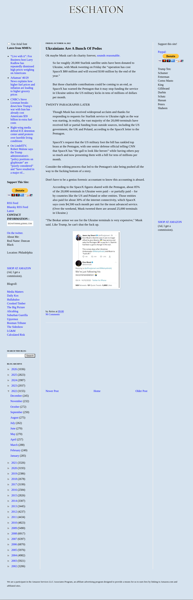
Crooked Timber (16, 303)
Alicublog (12, 311)
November (16, 401)
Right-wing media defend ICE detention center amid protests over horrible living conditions (23, 134)
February (15, 450)
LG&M (11, 330)
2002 (14, 566)
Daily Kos (12, 295)
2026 (14, 369)
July (13, 423)
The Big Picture (16, 307)
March (14, 444)
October (15, 406)
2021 (14, 462)
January (15, 455)
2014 (14, 500)
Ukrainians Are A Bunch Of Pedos (74, 48)
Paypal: (162, 51)
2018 (14, 478)
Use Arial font (17, 43)
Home (97, 391)
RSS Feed (12, 203)
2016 (14, 489)
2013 (14, 506)
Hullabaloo (13, 299)
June (13, 428)
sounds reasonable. (108, 55)
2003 (14, 560)
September (16, 412)
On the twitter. (15, 232)
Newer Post (52, 391)
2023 (14, 385)
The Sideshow (15, 326)
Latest (10, 210)
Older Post (141, 391)
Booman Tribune (16, 323)
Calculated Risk (16, 334)
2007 (14, 538)
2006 (14, 544)
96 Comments (53, 314)
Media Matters (15, 291)
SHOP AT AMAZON (19, 268)
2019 (14, 473)
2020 (14, 468)
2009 (14, 528)
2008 (14, 533)
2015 (14, 495)
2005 (14, 549)
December (16, 395)
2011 (14, 517)
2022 (14, 391)
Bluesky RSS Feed (17, 207)
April (13, 439)
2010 (14, 522)
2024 (14, 380)
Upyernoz (12, 319)
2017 (14, 484)
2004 (14, 555)
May (13, 434)
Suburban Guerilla (17, 315)
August (14, 417)
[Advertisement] (96, 28)
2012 (14, 511)
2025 (14, 374)
